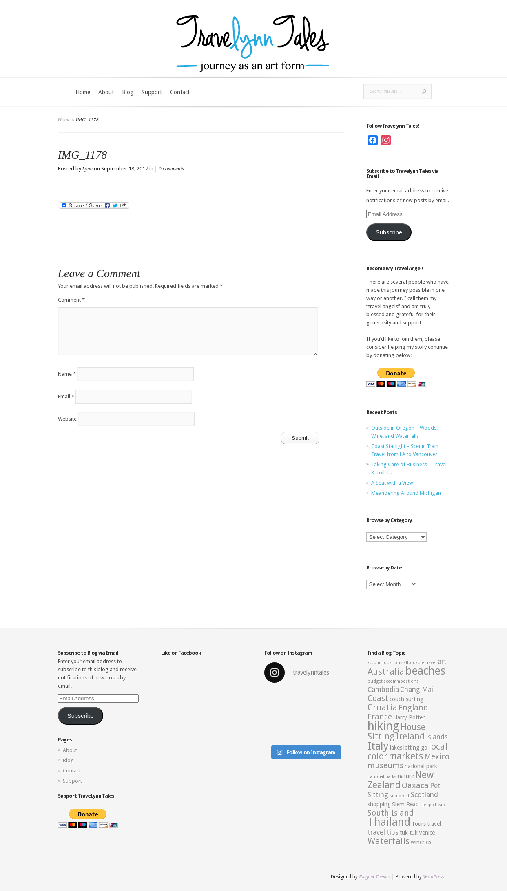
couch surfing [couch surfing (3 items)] (406, 699)
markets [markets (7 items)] (406, 756)
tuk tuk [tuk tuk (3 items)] (409, 832)
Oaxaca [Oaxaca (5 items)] (415, 785)
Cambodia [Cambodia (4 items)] (383, 690)
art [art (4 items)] (442, 661)
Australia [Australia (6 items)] (386, 671)
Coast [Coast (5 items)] (378, 698)
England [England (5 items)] (413, 707)
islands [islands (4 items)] (437, 737)
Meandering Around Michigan (406, 493)
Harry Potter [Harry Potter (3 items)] (409, 717)
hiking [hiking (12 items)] (383, 726)
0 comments (171, 168)
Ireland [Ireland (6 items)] (410, 736)
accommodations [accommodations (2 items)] (385, 662)
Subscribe (389, 232)
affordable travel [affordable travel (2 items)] (420, 662)
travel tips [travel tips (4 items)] (383, 832)
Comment (71, 300)
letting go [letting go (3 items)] (415, 747)
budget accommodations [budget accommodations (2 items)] (393, 681)
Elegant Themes (374, 877)
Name (67, 374)
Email (66, 396)
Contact (180, 92)
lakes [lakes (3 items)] (396, 747)
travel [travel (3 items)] (434, 823)
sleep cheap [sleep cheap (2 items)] (432, 804)
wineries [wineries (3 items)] (421, 842)
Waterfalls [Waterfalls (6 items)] (389, 841)
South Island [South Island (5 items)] (391, 813)
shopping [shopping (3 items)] (379, 804)
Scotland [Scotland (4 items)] (424, 795)
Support (152, 92)
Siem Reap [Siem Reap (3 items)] (405, 804)
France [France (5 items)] (380, 716)
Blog (127, 92)
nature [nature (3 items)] (406, 776)
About (106, 92)
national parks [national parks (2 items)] (382, 776)
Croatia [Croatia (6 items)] (382, 707)
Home (82, 92)
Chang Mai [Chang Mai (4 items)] (416, 690)
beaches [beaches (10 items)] (425, 670)
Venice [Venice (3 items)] (427, 832)
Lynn (87, 168)
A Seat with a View (392, 483)
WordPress (433, 877)
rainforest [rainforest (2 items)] (400, 795)
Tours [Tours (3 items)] (419, 823)
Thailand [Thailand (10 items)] (389, 822)
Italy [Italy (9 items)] (378, 746)
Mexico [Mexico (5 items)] (436, 756)
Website (67, 419)
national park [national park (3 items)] (421, 766)
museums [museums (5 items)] (385, 765)
